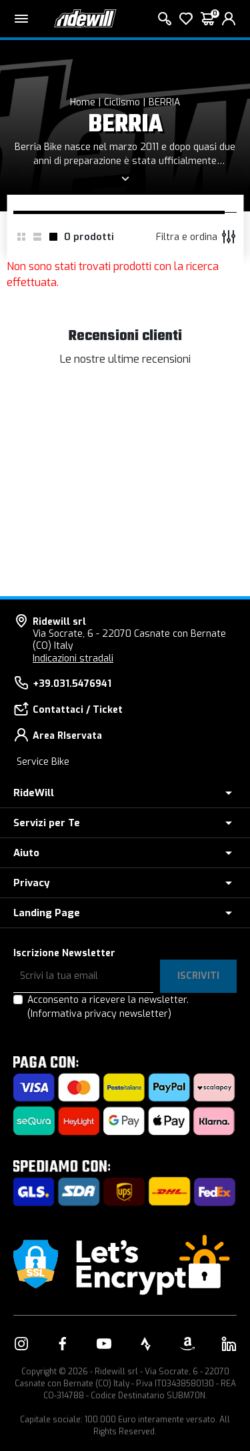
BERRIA (164, 102)
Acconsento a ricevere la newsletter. (108, 1007)
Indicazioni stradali (73, 658)
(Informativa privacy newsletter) (99, 1014)
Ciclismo (122, 102)
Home (82, 102)
